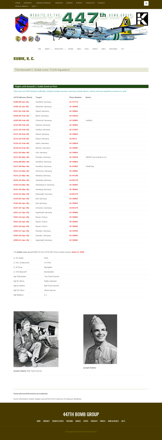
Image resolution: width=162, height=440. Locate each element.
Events (79, 3)
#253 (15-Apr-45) (21, 222)
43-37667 (73, 129)
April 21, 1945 (78, 252)
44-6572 (73, 139)
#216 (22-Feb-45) (21, 143)
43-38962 (73, 111)
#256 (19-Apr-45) (21, 235)
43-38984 (73, 212)
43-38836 (73, 143)
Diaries (69, 3)
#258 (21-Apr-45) (21, 240)
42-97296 (73, 175)
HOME (17, 3)
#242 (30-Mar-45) (21, 189)
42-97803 (73, 166)
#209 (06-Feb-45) (21, 120)
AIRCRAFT (28, 3)
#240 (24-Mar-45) (21, 185)
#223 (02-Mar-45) (21, 157)
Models (101, 3)
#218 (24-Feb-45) (21, 148)
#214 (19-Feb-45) (21, 139)
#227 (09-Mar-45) (21, 166)
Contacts (90, 3)
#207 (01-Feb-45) (21, 111)
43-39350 (73, 231)
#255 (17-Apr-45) (21, 231)
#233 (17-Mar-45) (21, 175)
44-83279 (73, 180)
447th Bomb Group (81, 414)
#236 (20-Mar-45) (21, 180)
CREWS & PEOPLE (43, 3)
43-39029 (73, 116)
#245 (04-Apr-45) (21, 203)
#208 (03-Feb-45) (21, 116)
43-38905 (73, 106)
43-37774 (73, 102)
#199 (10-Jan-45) (21, 106)
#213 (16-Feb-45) (21, 134)
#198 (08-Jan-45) (21, 102)
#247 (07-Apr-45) (21, 208)
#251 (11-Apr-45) (21, 212)
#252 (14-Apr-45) (21, 217)
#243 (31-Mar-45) (21, 194)
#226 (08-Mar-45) (21, 162)
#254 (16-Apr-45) (21, 226)
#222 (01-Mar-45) (21, 152)
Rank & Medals (21, 6)
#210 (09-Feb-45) (21, 125)
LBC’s (34, 6)
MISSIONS (59, 3)
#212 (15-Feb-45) (21, 129)
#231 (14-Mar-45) (21, 171)
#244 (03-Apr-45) (21, 198)
